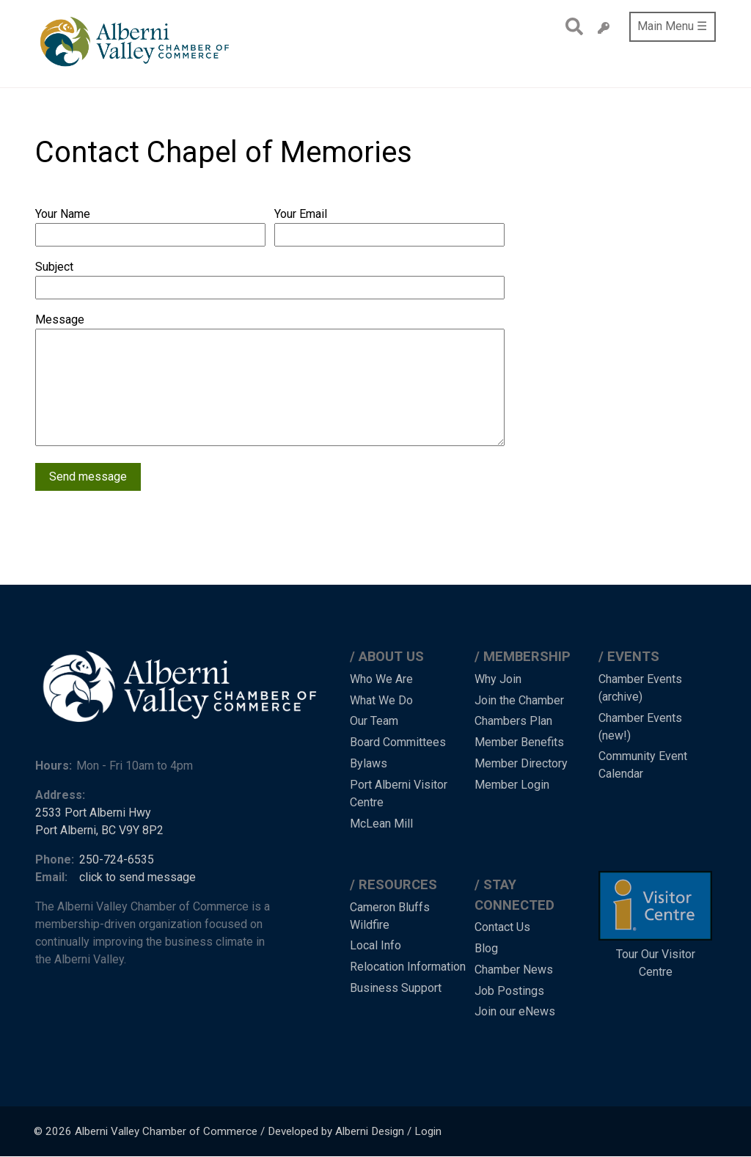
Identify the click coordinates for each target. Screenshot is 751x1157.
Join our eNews (515, 1011)
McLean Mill (381, 824)
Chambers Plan (513, 721)
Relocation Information (408, 967)
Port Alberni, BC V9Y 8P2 (99, 830)
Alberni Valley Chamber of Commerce (166, 1131)
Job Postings (509, 991)
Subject (54, 267)
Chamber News (514, 970)
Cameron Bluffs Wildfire (390, 916)
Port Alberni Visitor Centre (398, 793)
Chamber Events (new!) (640, 726)
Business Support (396, 988)
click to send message (137, 877)
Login (428, 1131)
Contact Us (502, 927)
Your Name (62, 214)
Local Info (375, 945)
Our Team (374, 721)
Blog (486, 948)
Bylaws (368, 763)
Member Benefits (519, 742)
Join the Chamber (519, 700)
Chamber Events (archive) (640, 688)
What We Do (381, 700)
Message (59, 319)
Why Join (498, 679)
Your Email (300, 214)
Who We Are (381, 679)
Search (570, 26)
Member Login (512, 785)
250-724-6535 (116, 859)
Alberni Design (369, 1131)
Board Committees (398, 742)
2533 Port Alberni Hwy (93, 813)
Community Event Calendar (642, 765)
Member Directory (521, 763)
